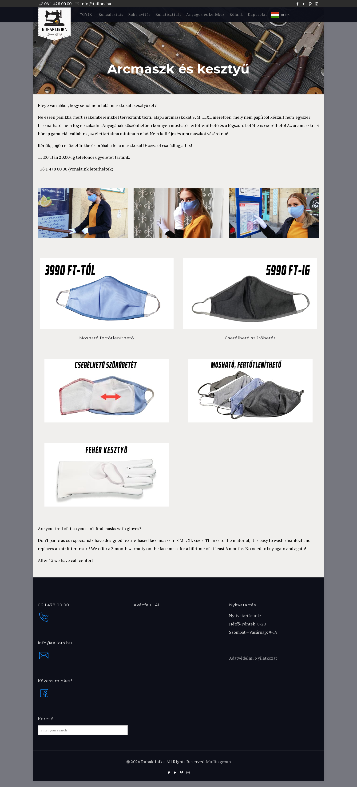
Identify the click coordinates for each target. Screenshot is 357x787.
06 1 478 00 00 (57, 3)
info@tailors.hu (95, 3)
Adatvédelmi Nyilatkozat (253, 658)
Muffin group (218, 761)
